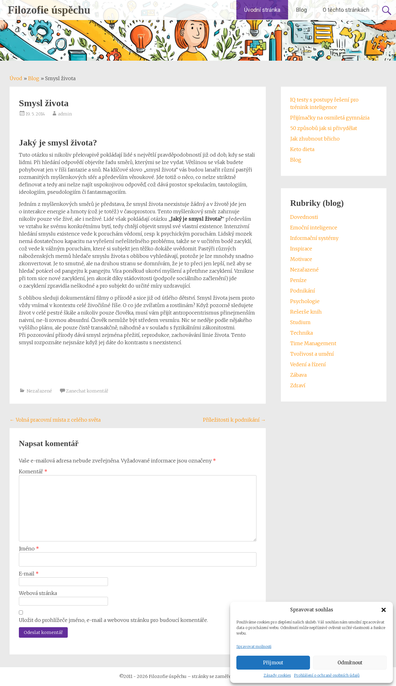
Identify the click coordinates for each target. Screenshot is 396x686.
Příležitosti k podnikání (234, 420)
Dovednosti (304, 217)
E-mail (29, 574)
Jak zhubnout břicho (315, 139)
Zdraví (297, 385)
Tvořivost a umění (312, 354)
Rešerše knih (306, 312)
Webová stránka (38, 593)
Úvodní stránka (262, 10)
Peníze (298, 280)
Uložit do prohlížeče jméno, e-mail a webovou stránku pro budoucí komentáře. (113, 620)
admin (65, 114)
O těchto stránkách (346, 10)
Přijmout (273, 663)
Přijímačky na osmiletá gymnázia (329, 118)
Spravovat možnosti (253, 646)
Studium (300, 322)
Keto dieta (302, 149)
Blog (301, 10)
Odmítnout (350, 663)
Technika (301, 333)
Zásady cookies (277, 675)
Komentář (33, 471)
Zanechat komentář (87, 391)
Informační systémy (314, 238)
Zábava (298, 375)
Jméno (29, 548)
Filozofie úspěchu (49, 10)
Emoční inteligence (313, 227)
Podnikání (302, 291)
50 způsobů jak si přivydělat (323, 128)
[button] (384, 610)
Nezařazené (39, 391)
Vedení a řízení (308, 364)
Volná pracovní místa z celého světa (55, 420)
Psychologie (305, 301)
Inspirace (301, 248)
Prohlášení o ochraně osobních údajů (326, 675)
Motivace (301, 259)
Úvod (16, 78)
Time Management (313, 343)
